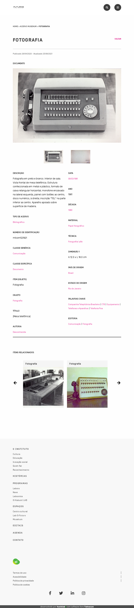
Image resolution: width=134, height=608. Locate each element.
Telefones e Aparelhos (78, 308)
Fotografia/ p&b (75, 241)
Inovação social (20, 462)
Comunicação (19, 253)
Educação (17, 458)
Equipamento (113, 304)
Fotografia (17, 300)
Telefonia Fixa (96, 308)
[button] (15, 383)
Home (15, 26)
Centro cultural (20, 511)
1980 (70, 210)
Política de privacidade (23, 580)
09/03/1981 (73, 178)
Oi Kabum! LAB (20, 500)
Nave (15, 492)
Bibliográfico (18, 222)
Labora (16, 488)
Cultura (16, 454)
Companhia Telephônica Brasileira (83, 304)
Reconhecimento (21, 470)
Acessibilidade (19, 577)
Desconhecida (19, 332)
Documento (18, 269)
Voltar (118, 39)
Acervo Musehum (28, 26)
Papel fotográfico (76, 226)
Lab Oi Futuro (19, 515)
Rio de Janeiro (74, 288)
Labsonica (18, 496)
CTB (103, 304)
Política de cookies (21, 584)
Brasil (70, 273)
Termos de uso (19, 573)
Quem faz (17, 466)
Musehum (17, 519)
